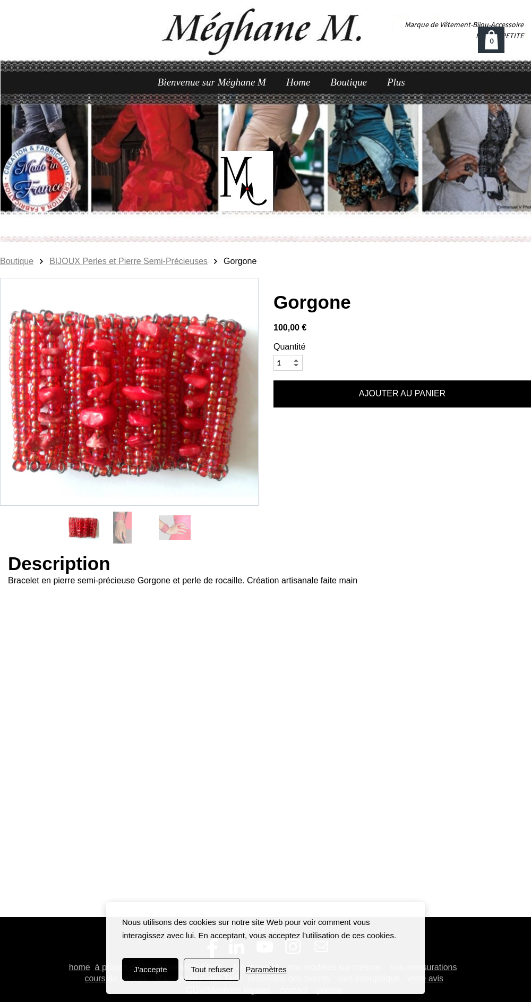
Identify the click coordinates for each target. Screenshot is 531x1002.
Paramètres (266, 969)
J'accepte (150, 969)
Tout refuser (212, 969)
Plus (396, 82)
